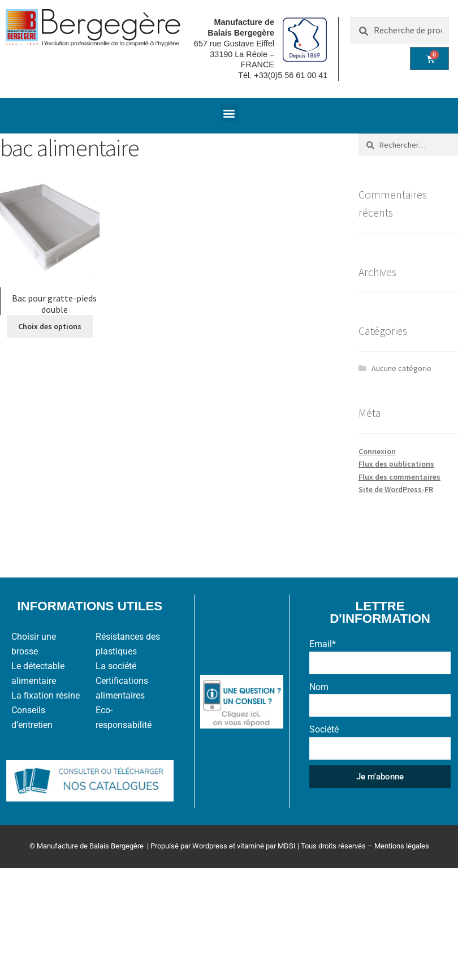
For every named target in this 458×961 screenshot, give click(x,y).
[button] (229, 113)
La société (116, 666)
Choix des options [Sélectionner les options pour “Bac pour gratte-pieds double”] (49, 326)
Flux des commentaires (399, 477)
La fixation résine (45, 695)
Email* (322, 644)
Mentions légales (401, 846)
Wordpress (209, 846)
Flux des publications (396, 464)
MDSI (287, 846)
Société (324, 729)
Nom (319, 687)
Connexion (377, 451)
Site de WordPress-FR (395, 489)
